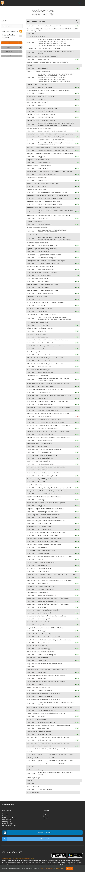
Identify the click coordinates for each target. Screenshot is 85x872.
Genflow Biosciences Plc (45, 690)
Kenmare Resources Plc (45, 224)
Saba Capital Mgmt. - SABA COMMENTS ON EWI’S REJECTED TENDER (47, 669)
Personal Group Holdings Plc (47, 655)
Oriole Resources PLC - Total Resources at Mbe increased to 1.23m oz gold (49, 580)
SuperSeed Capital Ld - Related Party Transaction (41, 249)
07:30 (28, 111)
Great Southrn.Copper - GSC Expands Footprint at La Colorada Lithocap (48, 725)
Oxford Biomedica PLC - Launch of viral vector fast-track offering (46, 616)
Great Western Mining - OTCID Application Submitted (43, 479)
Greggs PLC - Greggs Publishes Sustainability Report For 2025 (45, 509)
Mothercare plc (43, 218)
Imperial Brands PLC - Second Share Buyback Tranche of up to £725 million (49, 556)
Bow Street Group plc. (45, 649)
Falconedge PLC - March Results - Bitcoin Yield (41, 550)
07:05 (28, 163)
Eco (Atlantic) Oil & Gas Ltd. (46, 386)
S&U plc (40, 559)
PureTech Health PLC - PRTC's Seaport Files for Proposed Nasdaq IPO (48, 749)
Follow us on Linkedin (26, 832)
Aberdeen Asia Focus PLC (46, 464)
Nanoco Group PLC (44, 619)
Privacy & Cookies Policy (47, 868)
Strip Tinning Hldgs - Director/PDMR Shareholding (42, 272)
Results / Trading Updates (8, 36)
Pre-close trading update (34, 221)
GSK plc (40, 299)
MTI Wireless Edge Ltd (45, 452)
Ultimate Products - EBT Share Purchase (39, 526)
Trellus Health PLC (44, 446)
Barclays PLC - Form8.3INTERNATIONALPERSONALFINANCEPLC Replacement (50, 154)
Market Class (13, 56)
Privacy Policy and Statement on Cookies (23, 858)
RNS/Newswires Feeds (9, 818)
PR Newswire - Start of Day (35, 770)
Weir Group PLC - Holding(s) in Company (39, 568)
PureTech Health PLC (44, 163)
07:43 (28, 93)
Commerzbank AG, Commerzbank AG (49, 26)
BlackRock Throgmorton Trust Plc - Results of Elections (43, 201)
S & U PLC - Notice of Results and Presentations (41, 562)
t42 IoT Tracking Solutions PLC (47, 710)
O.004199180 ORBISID (45, 789)
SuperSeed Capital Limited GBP (47, 246)
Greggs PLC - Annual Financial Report (38, 160)
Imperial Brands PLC (44, 553)
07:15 (28, 157)
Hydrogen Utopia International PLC (49, 410)
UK (15, 42)
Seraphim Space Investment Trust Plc (49, 637)
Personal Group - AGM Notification (37, 658)
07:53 (28, 68)
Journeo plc (41, 500)
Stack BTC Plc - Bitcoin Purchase (36, 189)
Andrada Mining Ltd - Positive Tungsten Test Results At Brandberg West (48, 407)
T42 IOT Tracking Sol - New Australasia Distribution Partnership (46, 713)
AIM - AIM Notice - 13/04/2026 (36, 37)
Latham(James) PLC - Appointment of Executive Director (44, 255)
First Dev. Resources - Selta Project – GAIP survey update (44, 538)
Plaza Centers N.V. (44, 168)
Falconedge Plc (43, 547)
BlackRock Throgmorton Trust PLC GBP (50, 198)
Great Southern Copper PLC (46, 722)
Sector (14, 47)
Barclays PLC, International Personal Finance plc (53, 151)
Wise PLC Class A (43, 68)
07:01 (28, 174)
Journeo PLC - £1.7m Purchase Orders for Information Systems (46, 503)
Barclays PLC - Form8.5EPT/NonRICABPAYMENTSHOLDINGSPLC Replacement (50, 140)
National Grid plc (43, 398)
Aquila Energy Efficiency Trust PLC (48, 512)
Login (45, 814)
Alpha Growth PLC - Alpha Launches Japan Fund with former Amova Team (49, 707)
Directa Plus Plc (43, 93)
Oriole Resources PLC (45, 577)
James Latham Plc (43, 252)
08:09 (28, 26)
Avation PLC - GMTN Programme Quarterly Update (42, 108)
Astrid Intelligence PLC (45, 275)
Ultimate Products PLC (45, 523)
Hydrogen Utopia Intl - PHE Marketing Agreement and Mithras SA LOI (48, 413)
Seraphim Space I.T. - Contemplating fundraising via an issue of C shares (49, 640)
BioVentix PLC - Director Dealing (36, 334)
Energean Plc (42, 672)
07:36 (28, 105)
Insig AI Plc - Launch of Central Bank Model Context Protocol (45, 628)
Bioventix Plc (42, 331)
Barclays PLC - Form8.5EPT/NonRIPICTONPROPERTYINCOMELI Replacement (50, 134)
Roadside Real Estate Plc (45, 111)
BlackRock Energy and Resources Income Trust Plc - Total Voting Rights (48, 215)
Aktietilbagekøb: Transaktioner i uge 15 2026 (40, 758)
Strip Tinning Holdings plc (46, 269)
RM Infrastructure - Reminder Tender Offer (40, 266)
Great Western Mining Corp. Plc (48, 476)
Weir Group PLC (43, 565)
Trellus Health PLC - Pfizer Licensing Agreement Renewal (44, 449)
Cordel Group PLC (43, 59)
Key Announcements (10, 31)
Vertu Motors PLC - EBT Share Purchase (39, 731)
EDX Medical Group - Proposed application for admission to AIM (46, 532)
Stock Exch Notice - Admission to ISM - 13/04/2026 (42, 56)
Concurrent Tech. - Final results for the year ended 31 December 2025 (48, 598)
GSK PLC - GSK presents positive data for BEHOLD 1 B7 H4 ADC (46, 302)
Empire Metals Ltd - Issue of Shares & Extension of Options (44, 419)
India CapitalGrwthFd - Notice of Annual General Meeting (44, 497)
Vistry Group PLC (43, 661)
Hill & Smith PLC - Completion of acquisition (40, 328)
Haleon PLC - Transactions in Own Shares (39, 308)
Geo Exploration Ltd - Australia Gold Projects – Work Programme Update (49, 425)
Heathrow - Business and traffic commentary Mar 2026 (43, 473)
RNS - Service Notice (33, 792)
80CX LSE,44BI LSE (44, 470)
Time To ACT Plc (43, 583)
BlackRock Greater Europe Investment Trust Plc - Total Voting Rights (47, 195)
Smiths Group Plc (43, 311)
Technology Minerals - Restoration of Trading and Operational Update (48, 90)
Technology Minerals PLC (46, 87)
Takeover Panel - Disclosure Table (37, 84)
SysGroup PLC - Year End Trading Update (39, 634)
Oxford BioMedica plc (45, 613)
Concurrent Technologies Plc (47, 174)
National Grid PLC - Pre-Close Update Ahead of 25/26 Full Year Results (48, 401)
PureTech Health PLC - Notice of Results (39, 166)
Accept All (69, 868)
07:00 (28, 186)
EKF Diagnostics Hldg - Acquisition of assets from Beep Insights (46, 260)
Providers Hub (6, 820)
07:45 (28, 78)
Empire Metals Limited (45, 416)
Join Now (46, 816)
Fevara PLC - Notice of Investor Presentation (40, 485)
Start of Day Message (33, 778)
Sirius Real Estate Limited (46, 589)
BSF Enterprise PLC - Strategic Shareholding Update (42, 284)
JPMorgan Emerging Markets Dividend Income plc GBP (55, 488)
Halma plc (41, 349)
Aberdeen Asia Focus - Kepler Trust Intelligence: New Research (46, 467)
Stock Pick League (7, 824)
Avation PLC (42, 105)
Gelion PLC (41, 716)
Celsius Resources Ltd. (45, 440)
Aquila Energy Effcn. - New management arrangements (43, 515)
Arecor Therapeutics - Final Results (37, 376)
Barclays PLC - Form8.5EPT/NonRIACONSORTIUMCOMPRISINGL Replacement (50, 148)
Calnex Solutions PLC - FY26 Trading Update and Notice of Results (47, 358)
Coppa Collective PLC (44, 392)
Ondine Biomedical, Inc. (45, 458)
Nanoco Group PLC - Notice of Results (38, 622)
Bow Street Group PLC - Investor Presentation (40, 652)
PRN (33, 26)
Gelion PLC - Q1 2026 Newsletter (37, 719)
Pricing (4, 816)
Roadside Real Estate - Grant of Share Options (41, 114)
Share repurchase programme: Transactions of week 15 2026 (45, 764)
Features (5, 814)
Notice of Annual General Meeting (37, 227)
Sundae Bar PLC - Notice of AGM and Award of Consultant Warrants (47, 340)
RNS (33, 34)
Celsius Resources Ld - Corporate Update (39, 443)
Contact (45, 818)
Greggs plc (41, 157)
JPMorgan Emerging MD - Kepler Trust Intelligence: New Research (46, 491)
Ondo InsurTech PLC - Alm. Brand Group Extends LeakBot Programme (48, 737)
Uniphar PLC (42, 607)
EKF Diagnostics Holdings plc (47, 258)
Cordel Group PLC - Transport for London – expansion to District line (47, 62)
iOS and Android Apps (9, 825)
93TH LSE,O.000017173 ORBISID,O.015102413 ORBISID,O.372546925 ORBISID (52, 231)
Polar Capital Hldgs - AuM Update (37, 296)
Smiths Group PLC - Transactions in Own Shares (41, 314)
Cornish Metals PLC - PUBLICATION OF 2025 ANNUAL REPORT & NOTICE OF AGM (51, 574)
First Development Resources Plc (48, 535)
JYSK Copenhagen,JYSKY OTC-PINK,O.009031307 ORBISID (55, 755)
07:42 (28, 99)
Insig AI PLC (42, 625)
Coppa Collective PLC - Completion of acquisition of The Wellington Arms (49, 395)
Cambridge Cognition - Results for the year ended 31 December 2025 (48, 431)
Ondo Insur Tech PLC (44, 367)
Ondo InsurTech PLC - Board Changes (38, 370)
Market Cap (14, 51)
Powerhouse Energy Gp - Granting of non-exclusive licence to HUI (46, 520)
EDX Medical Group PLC (45, 529)
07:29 (28, 131)
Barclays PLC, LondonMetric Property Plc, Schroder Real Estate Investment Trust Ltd (55, 144)
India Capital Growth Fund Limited (48, 494)
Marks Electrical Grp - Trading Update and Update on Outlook (45, 346)
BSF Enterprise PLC (44, 281)
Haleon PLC (41, 305)
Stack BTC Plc (42, 186)
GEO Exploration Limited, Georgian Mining (51, 422)
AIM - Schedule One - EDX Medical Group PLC (40, 128)
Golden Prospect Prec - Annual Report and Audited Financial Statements (49, 383)
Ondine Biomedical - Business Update (38, 461)
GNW (33, 218)
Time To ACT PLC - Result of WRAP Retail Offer (41, 586)
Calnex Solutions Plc (44, 355)
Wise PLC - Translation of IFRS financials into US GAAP (43, 183)
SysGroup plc (42, 631)
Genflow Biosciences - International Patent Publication (43, 693)
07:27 (28, 151)
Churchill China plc (44, 643)
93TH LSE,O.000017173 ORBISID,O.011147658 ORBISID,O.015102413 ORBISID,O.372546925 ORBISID (54, 239)
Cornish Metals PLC (44, 571)
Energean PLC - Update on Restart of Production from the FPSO (46, 675)
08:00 (28, 34)
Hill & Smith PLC (43, 325)
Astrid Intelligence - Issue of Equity (37, 278)
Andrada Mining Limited (45, 404)
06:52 (28, 755)
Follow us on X (25, 839)
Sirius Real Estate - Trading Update (37, 592)
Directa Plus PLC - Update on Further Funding (40, 96)
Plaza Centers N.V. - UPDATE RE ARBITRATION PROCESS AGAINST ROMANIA (49, 171)
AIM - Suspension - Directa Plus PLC (37, 102)
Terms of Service (60, 868)
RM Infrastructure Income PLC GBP (49, 263)
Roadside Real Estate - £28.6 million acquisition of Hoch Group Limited (48, 437)
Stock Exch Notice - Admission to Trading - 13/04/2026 (43, 48)
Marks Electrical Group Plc (46, 343)
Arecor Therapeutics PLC (45, 373)
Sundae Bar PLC (43, 337)
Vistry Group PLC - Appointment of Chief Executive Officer (44, 664)
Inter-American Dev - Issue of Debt (37, 235)
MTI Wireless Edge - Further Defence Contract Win (42, 455)
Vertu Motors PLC (43, 728)
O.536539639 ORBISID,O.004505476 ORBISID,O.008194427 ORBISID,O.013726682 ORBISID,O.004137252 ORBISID (56, 124)
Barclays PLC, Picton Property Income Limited (52, 131)
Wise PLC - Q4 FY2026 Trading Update (38, 71)
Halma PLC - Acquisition (34, 352)
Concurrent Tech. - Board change (37, 177)
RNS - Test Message (33, 786)
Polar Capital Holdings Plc (46, 293)
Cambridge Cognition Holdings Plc (48, 428)
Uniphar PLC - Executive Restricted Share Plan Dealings (43, 610)
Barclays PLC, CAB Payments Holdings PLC (51, 137)
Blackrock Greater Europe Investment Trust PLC (52, 192)
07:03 (28, 168)
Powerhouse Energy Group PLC (48, 518)
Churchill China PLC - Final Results (37, 646)
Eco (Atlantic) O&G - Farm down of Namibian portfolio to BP (45, 389)
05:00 (28, 783)
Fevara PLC (41, 482)
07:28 (28, 137)
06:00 (28, 767)
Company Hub (6, 822)
